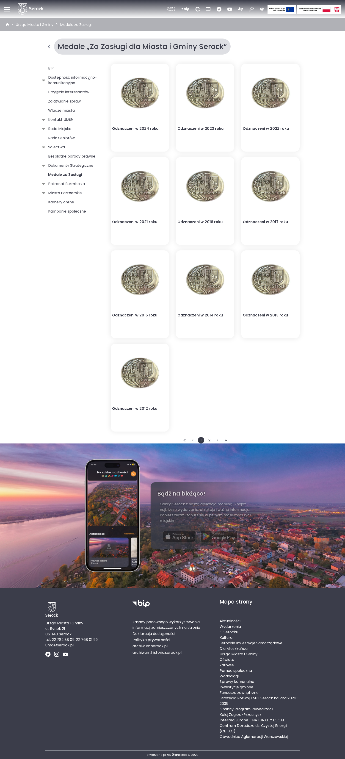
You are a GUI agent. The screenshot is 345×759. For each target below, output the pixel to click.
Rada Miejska (58, 129)
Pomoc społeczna (236, 670)
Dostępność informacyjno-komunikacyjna (71, 80)
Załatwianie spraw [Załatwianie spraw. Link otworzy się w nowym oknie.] (64, 101)
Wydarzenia (230, 626)
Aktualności (230, 621)
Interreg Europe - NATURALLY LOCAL (252, 720)
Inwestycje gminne (236, 687)
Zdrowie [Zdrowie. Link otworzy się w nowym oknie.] (227, 665)
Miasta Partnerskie (64, 193)
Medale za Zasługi (75, 24)
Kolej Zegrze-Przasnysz (240, 714)
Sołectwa (55, 147)
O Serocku (229, 632)
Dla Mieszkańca (234, 648)
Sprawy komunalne (237, 681)
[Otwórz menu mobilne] (7, 9)
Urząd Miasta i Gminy (34, 24)
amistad (179, 755)
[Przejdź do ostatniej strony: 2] (226, 440)
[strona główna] (7, 25)
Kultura (226, 637)
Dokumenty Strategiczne (69, 165)
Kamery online (61, 202)
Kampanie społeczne (67, 211)
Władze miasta (61, 110)
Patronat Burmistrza (65, 184)
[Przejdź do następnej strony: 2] (217, 440)
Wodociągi (229, 676)
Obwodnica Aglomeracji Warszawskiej (254, 736)
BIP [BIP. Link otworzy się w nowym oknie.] (51, 68)
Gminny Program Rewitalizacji (246, 709)
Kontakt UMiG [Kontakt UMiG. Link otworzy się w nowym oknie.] (59, 119)
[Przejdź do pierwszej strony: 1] (184, 440)
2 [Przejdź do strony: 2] (209, 440)
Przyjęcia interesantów (68, 92)
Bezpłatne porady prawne (71, 156)
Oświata (227, 659)
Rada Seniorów (61, 138)
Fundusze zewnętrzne (239, 692)
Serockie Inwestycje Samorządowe (251, 643)
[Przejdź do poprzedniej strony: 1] (193, 440)
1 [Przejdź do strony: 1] (201, 440)
